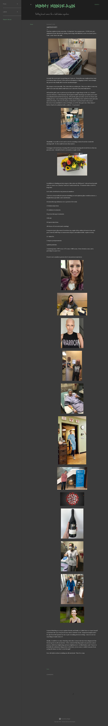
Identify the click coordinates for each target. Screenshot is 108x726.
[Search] (97, 4)
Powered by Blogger (64, 719)
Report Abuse (7, 19)
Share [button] (31, 24)
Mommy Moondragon (55, 6)
